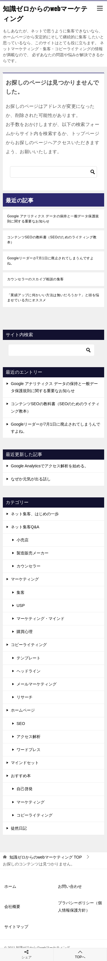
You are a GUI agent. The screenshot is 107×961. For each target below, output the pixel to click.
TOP (45, 857)
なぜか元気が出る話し (31, 479)
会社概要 (12, 906)
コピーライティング (29, 644)
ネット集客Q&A (25, 527)
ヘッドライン (29, 671)
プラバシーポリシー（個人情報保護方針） (80, 906)
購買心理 (25, 631)
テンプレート (29, 658)
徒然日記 (19, 828)
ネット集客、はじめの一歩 (35, 514)
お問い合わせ (70, 886)
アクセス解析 (29, 736)
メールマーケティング (36, 684)
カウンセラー (29, 566)
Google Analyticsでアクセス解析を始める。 (49, 466)
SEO (21, 723)
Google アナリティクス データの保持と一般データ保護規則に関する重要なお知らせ (53, 218)
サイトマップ (16, 926)
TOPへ (80, 954)
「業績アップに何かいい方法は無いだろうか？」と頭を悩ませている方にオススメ (53, 297)
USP (21, 605)
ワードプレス (29, 749)
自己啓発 (25, 789)
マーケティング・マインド (40, 618)
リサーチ (25, 697)
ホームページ (23, 710)
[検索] (53, 172)
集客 (21, 592)
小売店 (23, 540)
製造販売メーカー (33, 553)
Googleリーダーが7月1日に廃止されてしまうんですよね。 (50, 260)
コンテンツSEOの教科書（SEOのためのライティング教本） (51, 239)
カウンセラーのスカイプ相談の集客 (35, 279)
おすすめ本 (21, 775)
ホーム (10, 886)
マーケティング (25, 579)
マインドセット (25, 762)
